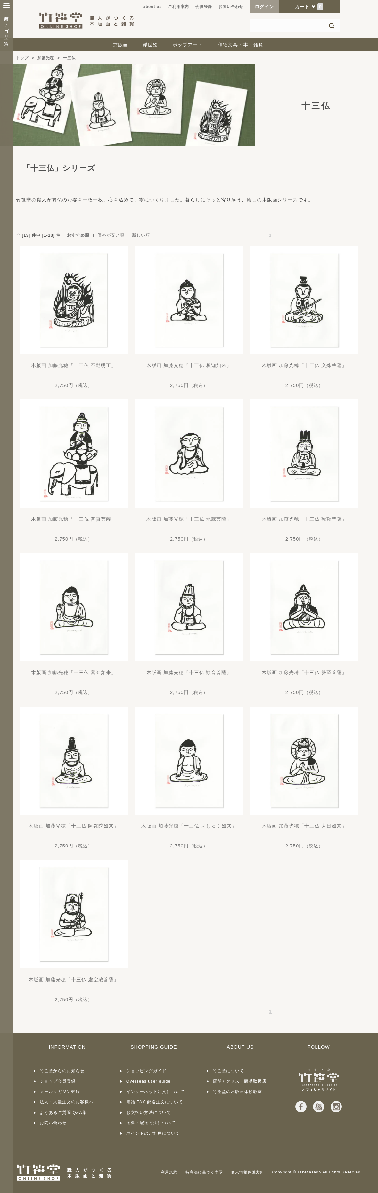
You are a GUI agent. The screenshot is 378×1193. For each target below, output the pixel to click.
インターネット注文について (155, 1091)
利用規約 (169, 1172)
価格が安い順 (110, 235)
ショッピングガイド (146, 1070)
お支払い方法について (148, 1112)
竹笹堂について (228, 1070)
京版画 (120, 44)
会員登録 (203, 6)
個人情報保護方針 (247, 1172)
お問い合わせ (230, 6)
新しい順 (141, 235)
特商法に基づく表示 (204, 1172)
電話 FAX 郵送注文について (154, 1101)
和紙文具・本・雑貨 (241, 44)
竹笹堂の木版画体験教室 (237, 1091)
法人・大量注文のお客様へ (67, 1101)
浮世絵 (150, 44)
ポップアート (187, 44)
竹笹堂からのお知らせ (62, 1070)
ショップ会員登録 (58, 1081)
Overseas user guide (148, 1081)
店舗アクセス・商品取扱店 (240, 1081)
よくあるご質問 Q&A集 (63, 1112)
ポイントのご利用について (153, 1133)
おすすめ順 (78, 235)
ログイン (264, 6)
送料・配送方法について (151, 1122)
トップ (22, 58)
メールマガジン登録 (60, 1091)
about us (152, 6)
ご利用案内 (178, 6)
